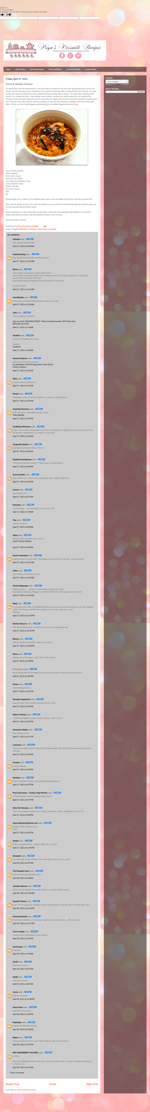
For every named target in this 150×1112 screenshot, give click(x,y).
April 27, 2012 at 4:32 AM (23, 436)
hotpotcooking (19, 254)
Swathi (16, 841)
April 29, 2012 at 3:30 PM (23, 1029)
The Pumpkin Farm (21, 871)
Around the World (73, 69)
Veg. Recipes (20, 69)
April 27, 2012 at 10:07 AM (23, 562)
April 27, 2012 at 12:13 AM (23, 261)
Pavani (16, 394)
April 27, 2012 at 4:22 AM (23, 419)
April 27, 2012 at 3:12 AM (23, 386)
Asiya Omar (18, 1007)
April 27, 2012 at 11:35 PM (23, 848)
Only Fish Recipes (21, 808)
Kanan (15, 684)
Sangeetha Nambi (20, 444)
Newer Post (12, 1084)
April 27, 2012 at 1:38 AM (23, 350)
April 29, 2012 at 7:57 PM (23, 1045)
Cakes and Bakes (55, 69)
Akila (15, 379)
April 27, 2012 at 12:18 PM (23, 616)
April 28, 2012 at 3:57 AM (23, 863)
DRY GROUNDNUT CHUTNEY (25, 1053)
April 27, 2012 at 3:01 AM (23, 371)
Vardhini (16, 336)
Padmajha (17, 1022)
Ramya (16, 639)
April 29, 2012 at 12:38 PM (23, 999)
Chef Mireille (18, 297)
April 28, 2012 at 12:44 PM (23, 908)
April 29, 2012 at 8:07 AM (23, 969)
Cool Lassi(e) (18, 932)
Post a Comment (17, 1073)
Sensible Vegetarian (21, 699)
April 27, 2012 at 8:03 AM (23, 527)
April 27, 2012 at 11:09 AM (23, 578)
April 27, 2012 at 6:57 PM (23, 785)
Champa (16, 239)
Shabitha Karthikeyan (22, 460)
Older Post (92, 1084)
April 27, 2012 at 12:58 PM (23, 646)
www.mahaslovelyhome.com (25, 823)
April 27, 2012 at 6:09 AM (23, 467)
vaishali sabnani (20, 886)
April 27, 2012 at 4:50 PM (23, 754)
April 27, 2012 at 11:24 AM (23, 595)
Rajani (15, 1038)
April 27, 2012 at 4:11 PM (23, 737)
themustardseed (20, 916)
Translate (122, 84)
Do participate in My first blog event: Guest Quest (33, 364)
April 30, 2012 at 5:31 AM (23, 1067)
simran (16, 490)
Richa (15, 269)
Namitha (16, 778)
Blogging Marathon (20, 229)
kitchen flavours (20, 624)
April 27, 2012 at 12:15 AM (23, 289)
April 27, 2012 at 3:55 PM (23, 722)
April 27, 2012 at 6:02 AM (23, 451)
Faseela (16, 762)
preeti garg (17, 947)
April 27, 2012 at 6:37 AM (23, 497)
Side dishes (42, 229)
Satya (15, 535)
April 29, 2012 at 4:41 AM (23, 939)
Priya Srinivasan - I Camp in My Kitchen (30, 793)
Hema (15, 654)
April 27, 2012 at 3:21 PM (23, 691)
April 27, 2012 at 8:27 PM (23, 800)
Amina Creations (20, 358)
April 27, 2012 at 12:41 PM (23, 631)
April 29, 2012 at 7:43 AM (23, 954)
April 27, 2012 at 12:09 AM (23, 246)
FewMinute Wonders (22, 427)
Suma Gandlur (19, 475)
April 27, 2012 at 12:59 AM (23, 304)
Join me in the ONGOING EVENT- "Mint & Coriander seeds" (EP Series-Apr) (44, 321)
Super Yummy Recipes (22, 541)
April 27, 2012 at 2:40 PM (23, 676)
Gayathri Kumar (20, 901)
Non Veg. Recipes (37, 69)
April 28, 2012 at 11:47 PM (23, 923)
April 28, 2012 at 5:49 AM (23, 878)
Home (8, 69)
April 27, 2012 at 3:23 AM (23, 401)
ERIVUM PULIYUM (21, 324)
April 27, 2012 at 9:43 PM (23, 833)
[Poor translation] (8, 15)
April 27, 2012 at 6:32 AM (23, 482)
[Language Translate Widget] (117, 81)
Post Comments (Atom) (26, 1090)
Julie (15, 313)
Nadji (15, 604)
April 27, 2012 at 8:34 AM (23, 547)
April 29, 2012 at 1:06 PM (23, 1014)
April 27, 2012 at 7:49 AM (23, 512)
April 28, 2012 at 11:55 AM (23, 893)
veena (15, 992)
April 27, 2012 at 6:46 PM (23, 770)
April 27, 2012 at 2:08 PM (23, 661)
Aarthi (15, 962)
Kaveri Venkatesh (20, 556)
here (76, 104)
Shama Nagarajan (20, 586)
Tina (14, 520)
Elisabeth (17, 856)
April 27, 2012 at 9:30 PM (23, 815)
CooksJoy (17, 347)
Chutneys (33, 229)
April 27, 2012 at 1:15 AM (23, 327)
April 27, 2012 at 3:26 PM (23, 706)
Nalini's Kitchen (19, 715)
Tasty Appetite (18, 415)
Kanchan (17, 505)
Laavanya (17, 745)
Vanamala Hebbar (20, 730)
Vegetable (52, 229)
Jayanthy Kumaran (21, 409)
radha (15, 571)
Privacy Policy (90, 69)
